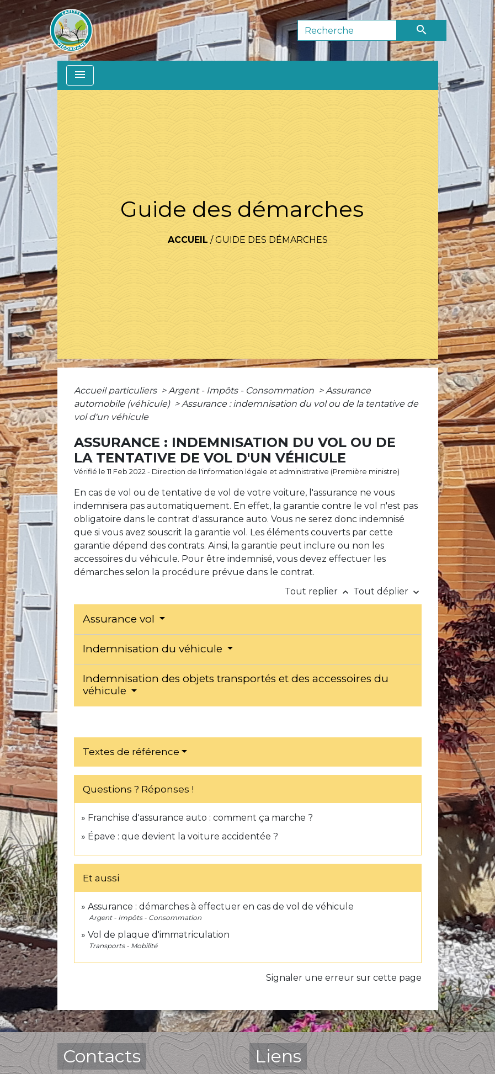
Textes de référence (131, 751)
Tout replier (319, 591)
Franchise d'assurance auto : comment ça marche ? (200, 817)
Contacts (102, 1056)
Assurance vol (120, 619)
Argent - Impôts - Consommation (242, 390)
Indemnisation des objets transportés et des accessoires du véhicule (235, 685)
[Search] (347, 30)
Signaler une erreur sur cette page (344, 977)
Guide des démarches (271, 240)
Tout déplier (387, 591)
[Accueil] (71, 30)
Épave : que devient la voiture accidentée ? (183, 836)
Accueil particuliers (116, 390)
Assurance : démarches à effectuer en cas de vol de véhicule (221, 906)
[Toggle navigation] (80, 75)
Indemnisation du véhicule (154, 648)
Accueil (188, 240)
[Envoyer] (421, 30)
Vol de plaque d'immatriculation (159, 934)
